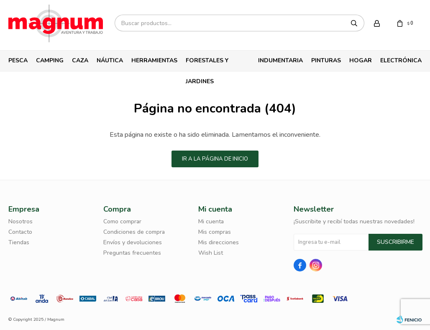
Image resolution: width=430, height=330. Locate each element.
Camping (50, 60)
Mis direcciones (218, 242)
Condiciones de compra (134, 232)
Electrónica (401, 60)
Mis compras (214, 232)
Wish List (210, 253)
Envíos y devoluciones (132, 242)
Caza (80, 60)
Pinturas (326, 60)
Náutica (110, 60)
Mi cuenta (211, 221)
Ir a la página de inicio (215, 159)
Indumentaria (280, 60)
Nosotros (20, 221)
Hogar (360, 60)
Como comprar (122, 221)
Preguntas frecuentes (132, 253)
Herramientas (154, 60)
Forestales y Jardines (207, 63)
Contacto (20, 232)
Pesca (18, 60)
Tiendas (18, 242)
